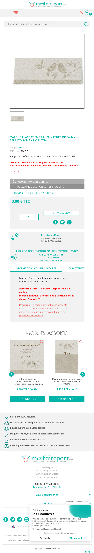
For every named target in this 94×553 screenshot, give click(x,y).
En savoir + (16, 171)
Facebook (5, 519)
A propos (47, 503)
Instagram (26, 519)
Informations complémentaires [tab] (36, 268)
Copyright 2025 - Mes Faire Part (47, 548)
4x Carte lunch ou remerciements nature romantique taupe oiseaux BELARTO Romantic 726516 (27, 381)
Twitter (12, 519)
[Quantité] (28, 217)
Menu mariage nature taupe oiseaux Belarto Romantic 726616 (67, 381)
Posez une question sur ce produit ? (38, 186)
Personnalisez (27, 399)
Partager (55, 222)
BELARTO (23, 147)
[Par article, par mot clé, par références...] (47, 24)
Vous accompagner (47, 495)
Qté (14, 217)
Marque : (14, 147)
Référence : (15, 151)
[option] (27, 372)
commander (61, 213)
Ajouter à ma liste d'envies (30, 182)
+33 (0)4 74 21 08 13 (51, 254)
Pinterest (69, 222)
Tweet (62, 222)
